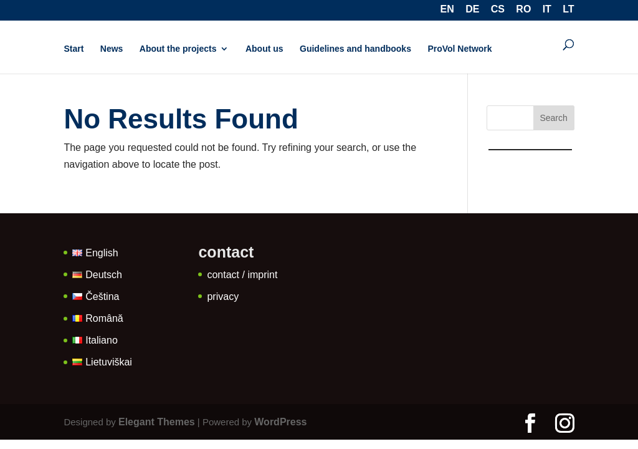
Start (73, 49)
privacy (223, 296)
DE (472, 10)
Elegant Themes (156, 422)
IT (547, 10)
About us (264, 49)
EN (447, 10)
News (111, 49)
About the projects (178, 49)
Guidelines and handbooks (355, 49)
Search (553, 118)
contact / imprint (242, 274)
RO (523, 10)
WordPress (280, 422)
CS (498, 10)
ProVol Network (459, 49)
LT (568, 10)
